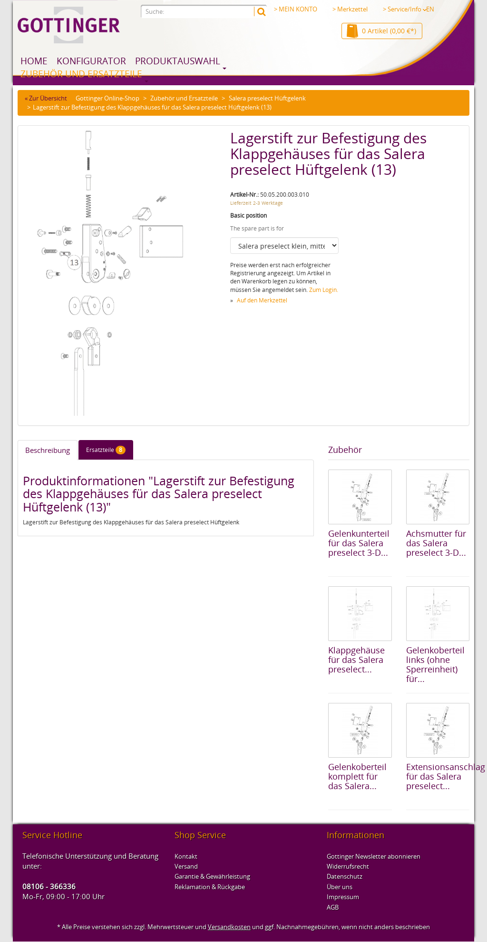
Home (34, 61)
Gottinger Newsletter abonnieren (373, 856)
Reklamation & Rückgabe (210, 886)
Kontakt (186, 856)
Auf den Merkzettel (262, 300)
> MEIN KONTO (295, 9)
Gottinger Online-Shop (107, 98)
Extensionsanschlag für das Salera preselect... (445, 776)
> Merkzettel (350, 9)
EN (430, 9)
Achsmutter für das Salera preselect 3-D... (436, 543)
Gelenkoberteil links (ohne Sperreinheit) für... (435, 664)
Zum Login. (323, 290)
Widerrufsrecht (348, 866)
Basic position (248, 215)
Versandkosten (229, 926)
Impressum (343, 896)
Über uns (339, 886)
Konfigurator (91, 61)
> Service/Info (405, 9)
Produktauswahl (177, 61)
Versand (186, 866)
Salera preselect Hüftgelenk (267, 98)
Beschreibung (47, 450)
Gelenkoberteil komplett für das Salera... (357, 776)
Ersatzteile (106, 450)
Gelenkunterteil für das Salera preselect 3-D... (359, 543)
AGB (333, 907)
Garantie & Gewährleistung (212, 876)
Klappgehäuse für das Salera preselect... (356, 659)
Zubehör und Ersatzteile (81, 74)
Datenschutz (344, 876)
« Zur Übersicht (46, 98)
